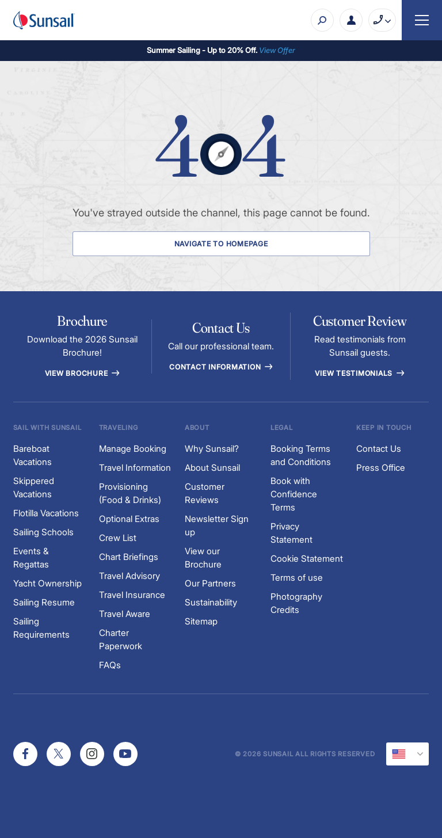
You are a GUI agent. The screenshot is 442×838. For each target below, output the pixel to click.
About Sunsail (212, 467)
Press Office (380, 467)
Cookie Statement (306, 558)
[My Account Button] (351, 20)
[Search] (322, 20)
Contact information (221, 367)
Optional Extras (129, 518)
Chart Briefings (128, 556)
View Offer (277, 50)
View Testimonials (360, 373)
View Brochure (82, 373)
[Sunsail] (44, 20)
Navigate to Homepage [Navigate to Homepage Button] (221, 243)
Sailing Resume (44, 602)
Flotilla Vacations (46, 513)
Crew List (117, 537)
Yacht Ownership (47, 583)
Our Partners (210, 583)
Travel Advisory (129, 575)
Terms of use (296, 577)
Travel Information (135, 467)
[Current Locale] (407, 753)
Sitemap (201, 621)
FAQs (110, 665)
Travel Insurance (132, 594)
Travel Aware (124, 613)
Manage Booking (132, 448)
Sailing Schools (43, 532)
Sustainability (211, 602)
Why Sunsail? (212, 448)
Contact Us (378, 448)
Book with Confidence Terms (293, 494)
